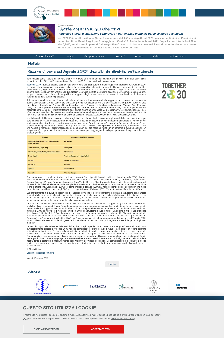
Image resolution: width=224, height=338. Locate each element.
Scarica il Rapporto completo (40, 253)
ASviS (63, 25)
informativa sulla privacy (123, 318)
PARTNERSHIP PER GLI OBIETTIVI (89, 29)
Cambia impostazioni (46, 329)
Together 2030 (34, 85)
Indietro (112, 264)
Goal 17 (73, 25)
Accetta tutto (100, 329)
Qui (24, 318)
